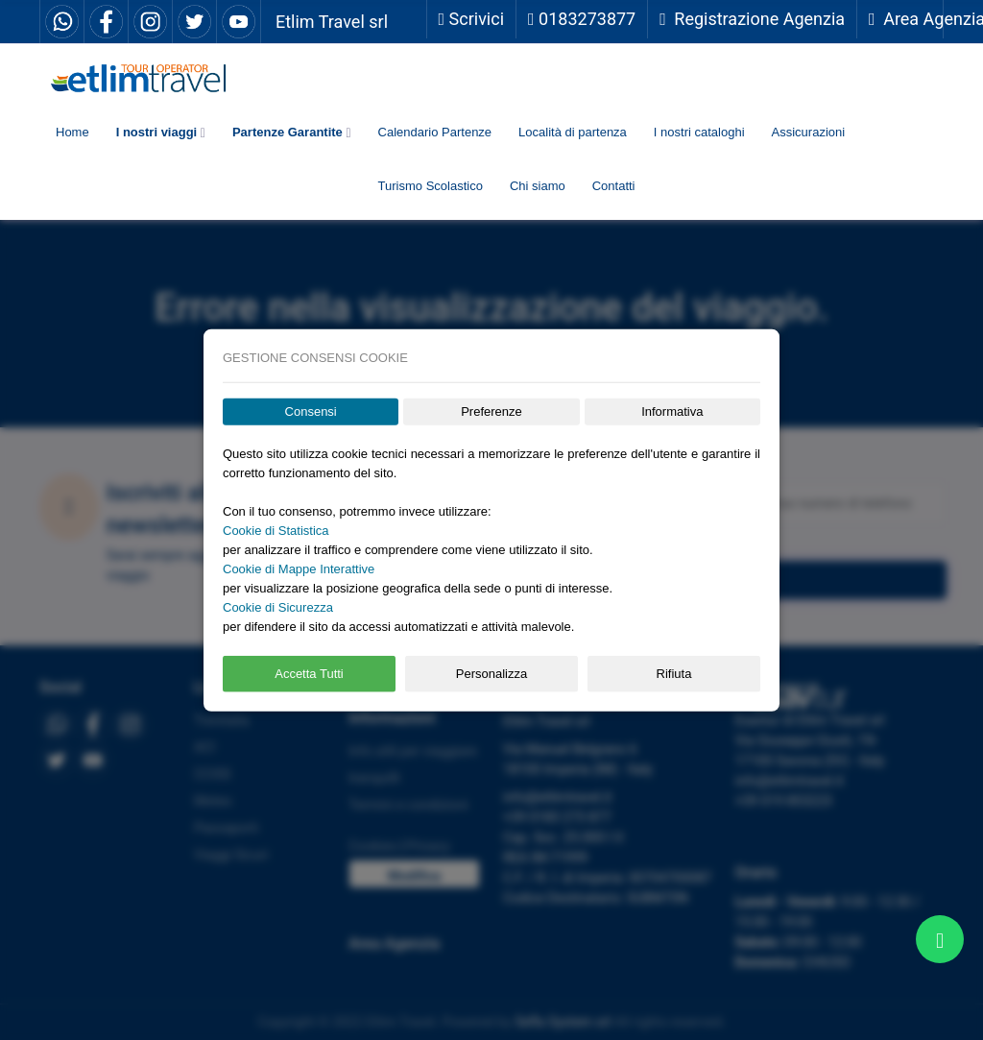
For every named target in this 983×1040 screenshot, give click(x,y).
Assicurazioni (809, 132)
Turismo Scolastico (430, 186)
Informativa (672, 411)
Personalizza (491, 673)
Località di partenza (572, 132)
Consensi (311, 411)
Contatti (613, 186)
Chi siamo (537, 186)
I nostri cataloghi (699, 132)
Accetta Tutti (309, 673)
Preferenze (491, 411)
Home (72, 132)
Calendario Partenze (435, 132)
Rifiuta (674, 673)
